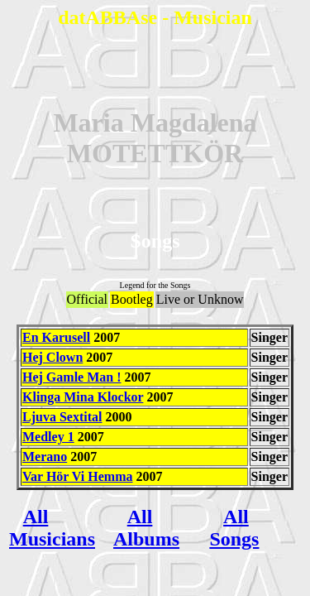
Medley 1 (48, 437)
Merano (44, 456)
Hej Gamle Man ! (72, 377)
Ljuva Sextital (62, 417)
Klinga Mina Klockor (82, 397)
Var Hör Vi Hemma (77, 476)
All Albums (146, 528)
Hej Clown (52, 357)
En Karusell (56, 337)
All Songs (234, 528)
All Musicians (52, 528)
